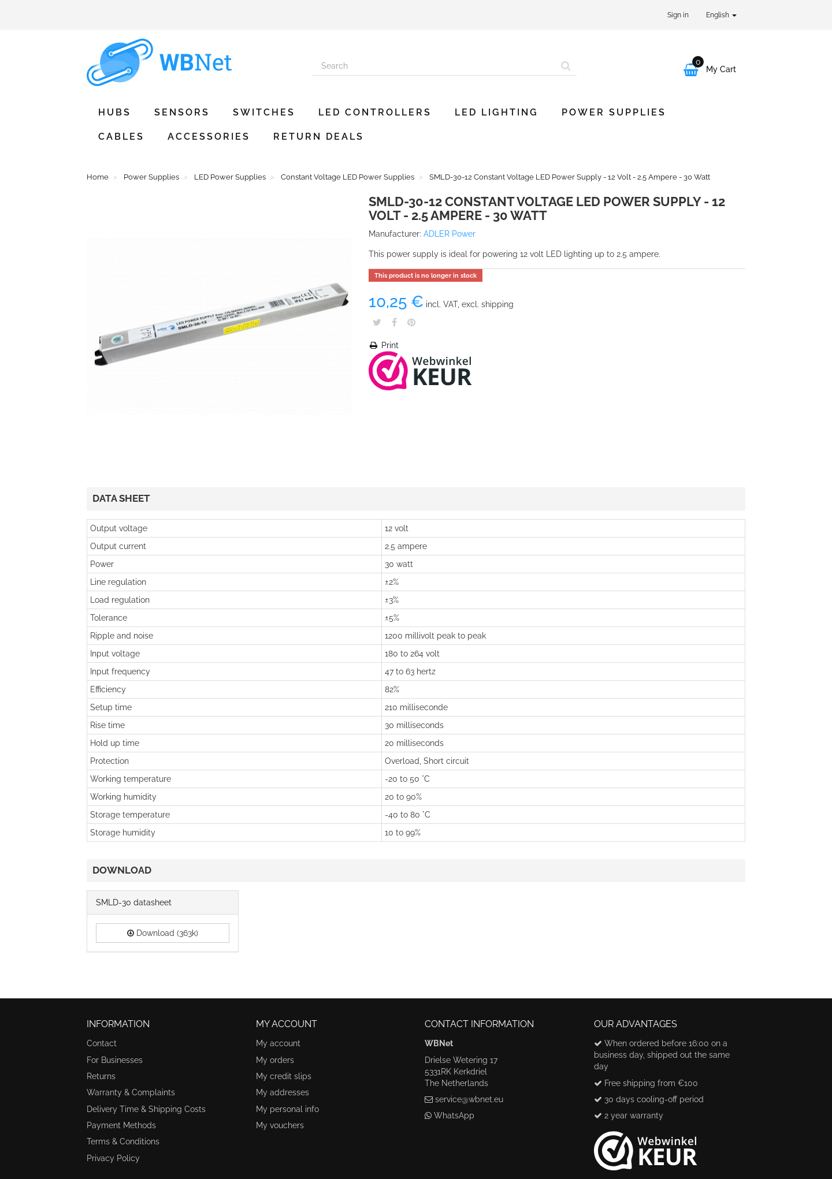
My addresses (282, 1092)
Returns (101, 1076)
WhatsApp (454, 1115)
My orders (275, 1060)
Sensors (182, 112)
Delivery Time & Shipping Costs (146, 1109)
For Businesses (115, 1060)
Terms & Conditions (123, 1141)
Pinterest (411, 322)
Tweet (377, 322)
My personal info (287, 1109)
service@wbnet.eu (469, 1099)
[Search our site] (434, 66)
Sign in (678, 15)
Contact (102, 1043)
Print (384, 345)
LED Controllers (375, 112)
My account (278, 1043)
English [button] (721, 15)
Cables (121, 136)
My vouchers (280, 1125)
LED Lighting (496, 112)
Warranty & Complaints (131, 1092)
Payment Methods (121, 1125)
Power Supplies (614, 112)
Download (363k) (162, 933)
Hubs (114, 112)
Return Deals (318, 136)
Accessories (209, 136)
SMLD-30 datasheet (134, 902)
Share (394, 322)
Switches (264, 112)
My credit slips (283, 1076)
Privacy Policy (113, 1158)
